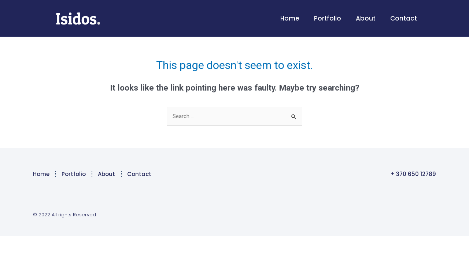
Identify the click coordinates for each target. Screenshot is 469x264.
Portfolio (327, 18)
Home (289, 18)
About (366, 18)
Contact (403, 18)
